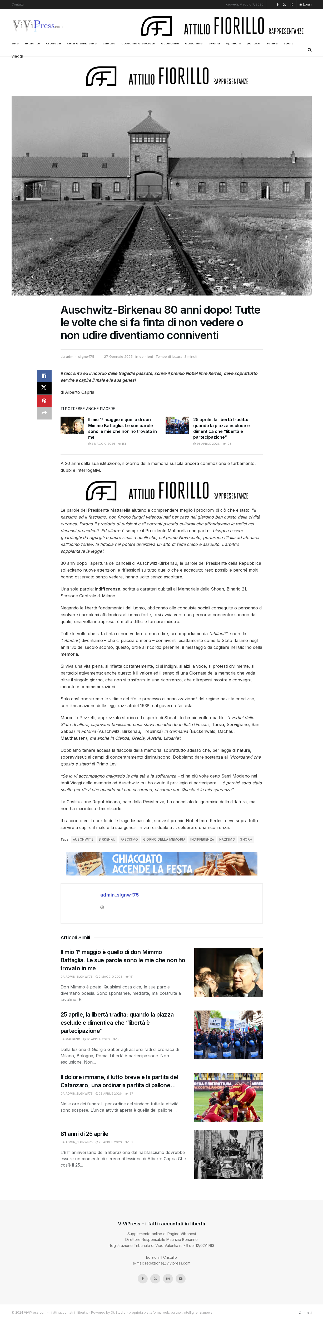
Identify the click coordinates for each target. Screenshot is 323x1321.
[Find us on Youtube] (181, 1278)
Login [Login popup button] (306, 4)
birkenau (107, 839)
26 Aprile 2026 (206, 443)
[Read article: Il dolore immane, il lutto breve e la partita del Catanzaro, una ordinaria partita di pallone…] (228, 1097)
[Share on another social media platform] (44, 414)
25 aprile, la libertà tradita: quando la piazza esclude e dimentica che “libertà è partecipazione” (117, 1022)
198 (227, 443)
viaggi (17, 56)
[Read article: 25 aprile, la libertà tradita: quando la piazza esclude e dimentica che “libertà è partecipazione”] (177, 425)
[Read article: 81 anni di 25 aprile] (228, 1154)
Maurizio (73, 1039)
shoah (246, 839)
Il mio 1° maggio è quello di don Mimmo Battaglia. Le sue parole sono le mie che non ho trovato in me (123, 960)
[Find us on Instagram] (168, 1278)
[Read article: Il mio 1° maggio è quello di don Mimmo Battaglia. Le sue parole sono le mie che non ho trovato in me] (72, 425)
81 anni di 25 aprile (84, 1133)
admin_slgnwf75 (80, 356)
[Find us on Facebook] (143, 1278)
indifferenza (202, 839)
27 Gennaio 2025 (118, 356)
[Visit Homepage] (38, 26)
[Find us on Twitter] (155, 1278)
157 (129, 1093)
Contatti (18, 4)
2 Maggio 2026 (101, 443)
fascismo (129, 839)
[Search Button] (310, 49)
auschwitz (83, 839)
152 (129, 1142)
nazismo (227, 839)
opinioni (146, 356)
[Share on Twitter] (44, 388)
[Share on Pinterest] (44, 401)
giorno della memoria (164, 839)
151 (122, 443)
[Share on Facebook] (44, 376)
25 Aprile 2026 (109, 1093)
